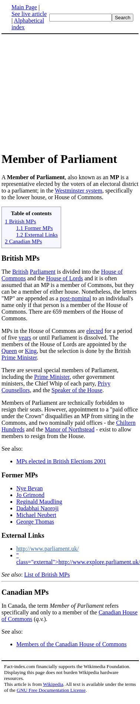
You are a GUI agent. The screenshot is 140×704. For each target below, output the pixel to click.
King (31, 351)
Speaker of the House (76, 390)
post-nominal (75, 298)
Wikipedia (53, 684)
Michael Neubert (36, 515)
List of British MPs (47, 574)
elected (94, 331)
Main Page (24, 7)
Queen (9, 351)
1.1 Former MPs (34, 228)
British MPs (20, 258)
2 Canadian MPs (23, 241)
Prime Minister (19, 357)
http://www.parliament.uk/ (47, 548)
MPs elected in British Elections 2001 (61, 461)
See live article (29, 14)
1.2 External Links (37, 234)
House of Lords (64, 278)
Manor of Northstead (69, 429)
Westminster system (78, 190)
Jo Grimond (30, 495)
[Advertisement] (63, 92)
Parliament (42, 271)
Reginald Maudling (39, 501)
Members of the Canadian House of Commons (71, 644)
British (20, 271)
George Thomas (35, 521)
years (25, 337)
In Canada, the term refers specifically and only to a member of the (60, 609)
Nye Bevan (29, 488)
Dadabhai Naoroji (37, 508)
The (6, 271)
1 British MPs (20, 221)
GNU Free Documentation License (51, 690)
